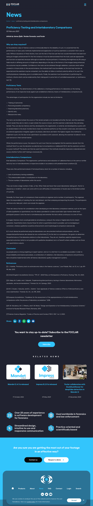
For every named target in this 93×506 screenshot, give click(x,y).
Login (69, 488)
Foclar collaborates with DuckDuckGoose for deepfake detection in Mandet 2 (74, 388)
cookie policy (31, 502)
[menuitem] (8, 21)
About (32, 488)
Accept (74, 500)
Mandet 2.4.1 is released (18, 384)
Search (78, 488)
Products (21, 488)
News (41, 488)
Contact (59, 488)
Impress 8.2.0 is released (46, 384)
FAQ (49, 488)
